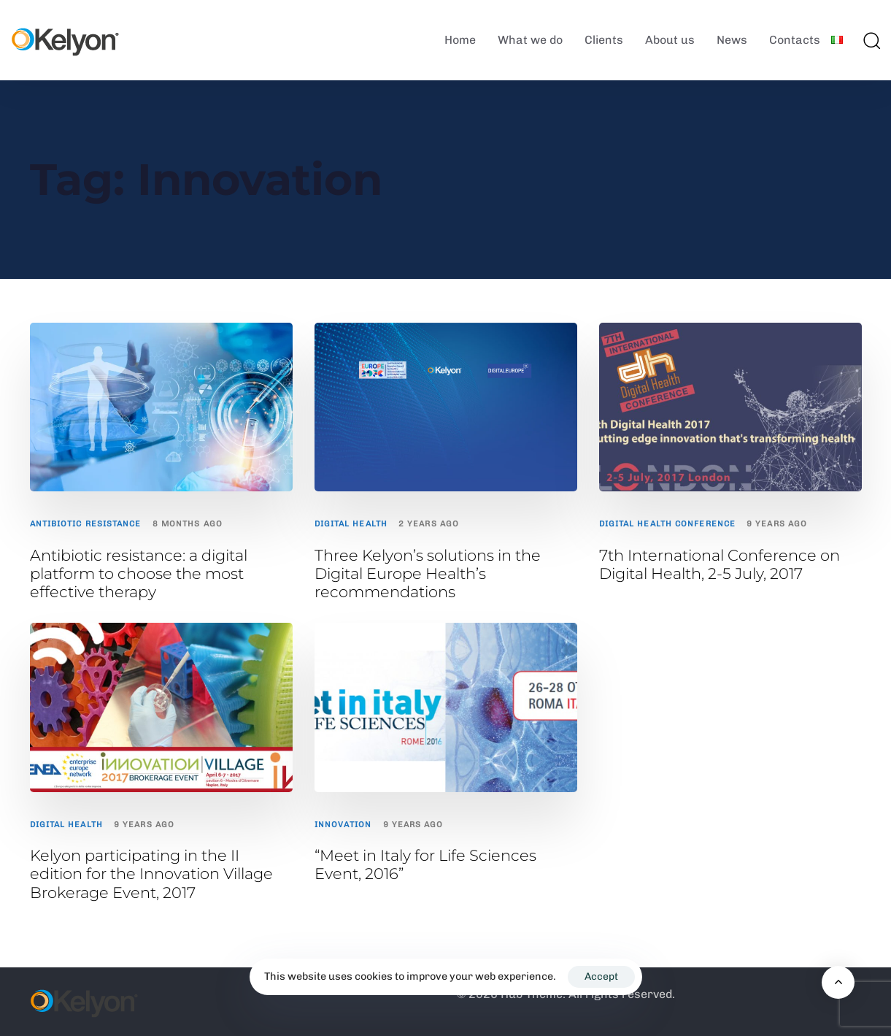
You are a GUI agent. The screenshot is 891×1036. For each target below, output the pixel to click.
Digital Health (351, 524)
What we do (530, 40)
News (732, 40)
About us (670, 40)
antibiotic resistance (86, 524)
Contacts (794, 40)
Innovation (343, 824)
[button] (871, 40)
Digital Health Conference (667, 524)
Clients (604, 40)
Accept (601, 976)
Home (460, 40)
